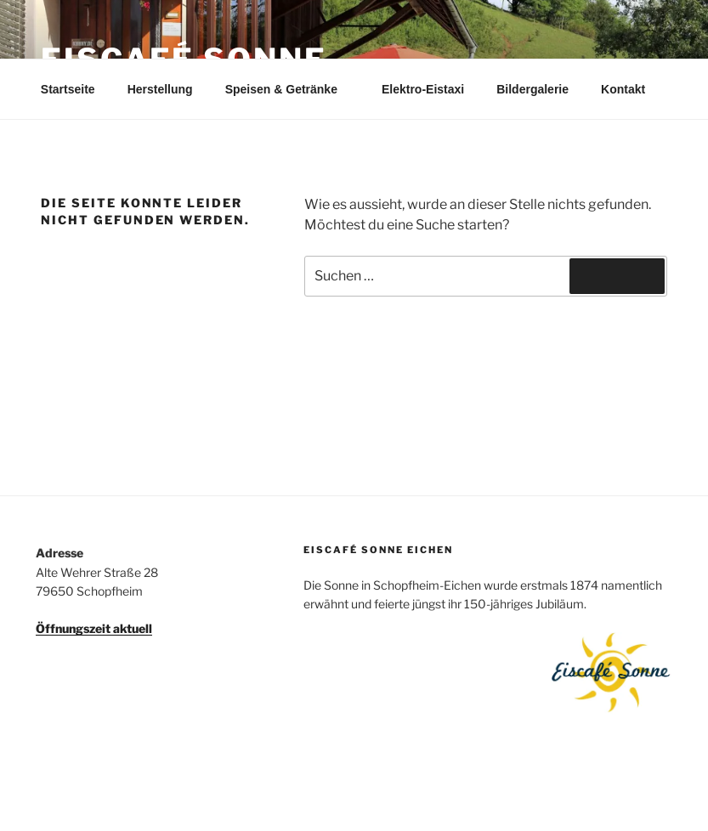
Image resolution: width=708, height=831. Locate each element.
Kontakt (623, 89)
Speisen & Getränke (289, 89)
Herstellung (160, 89)
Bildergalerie (532, 89)
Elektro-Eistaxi (423, 89)
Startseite (68, 89)
